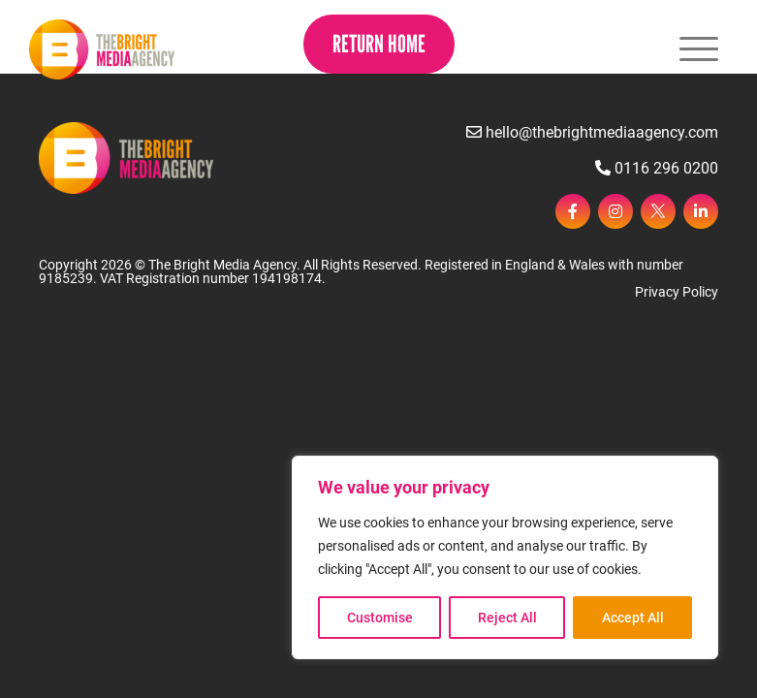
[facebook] (572, 211)
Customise (380, 617)
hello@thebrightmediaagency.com (592, 132)
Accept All (633, 617)
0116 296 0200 (656, 168)
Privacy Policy (676, 292)
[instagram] (615, 211)
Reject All (507, 617)
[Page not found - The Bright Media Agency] (101, 49)
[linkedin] (700, 211)
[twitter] (658, 211)
